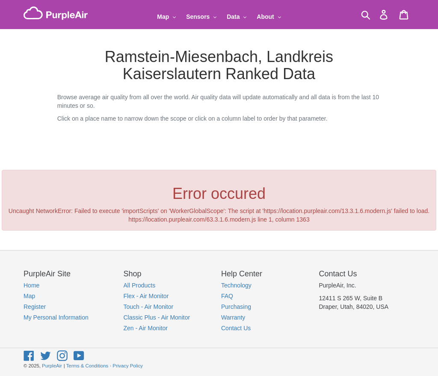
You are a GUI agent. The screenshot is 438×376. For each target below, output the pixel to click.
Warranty (233, 317)
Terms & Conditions (87, 365)
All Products (140, 285)
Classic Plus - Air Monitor (157, 317)
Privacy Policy (127, 365)
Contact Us (236, 328)
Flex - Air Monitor (146, 296)
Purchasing (236, 306)
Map (29, 296)
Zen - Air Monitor (146, 328)
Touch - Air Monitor (149, 306)
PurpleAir (52, 365)
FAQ (227, 296)
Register (35, 306)
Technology (236, 285)
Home (31, 285)
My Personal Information (56, 317)
